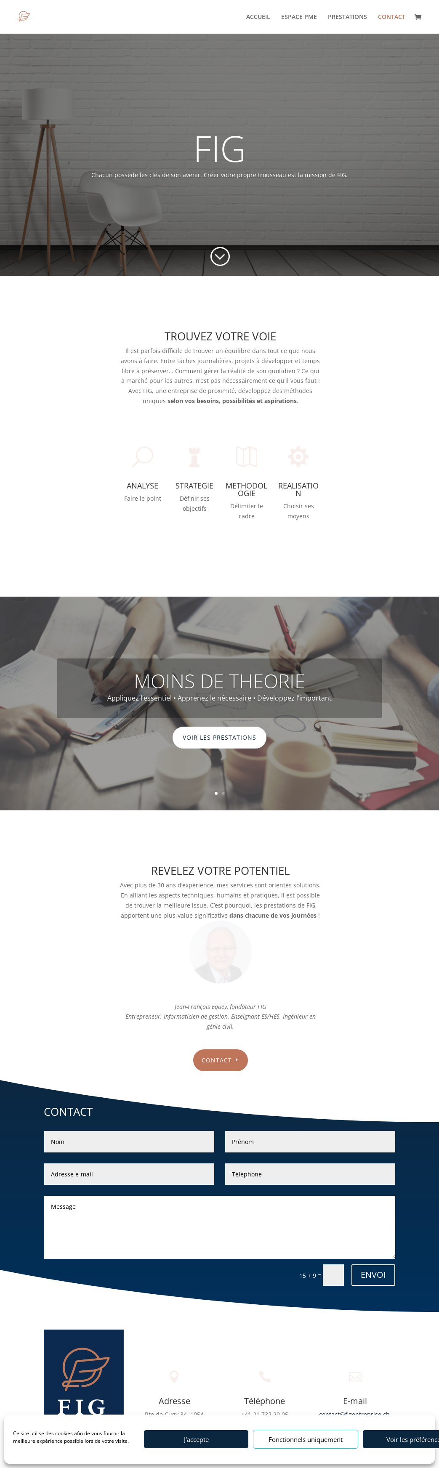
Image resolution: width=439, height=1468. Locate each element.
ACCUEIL (258, 17)
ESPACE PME (299, 17)
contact (217, 1060)
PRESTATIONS (347, 17)
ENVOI (373, 1274)
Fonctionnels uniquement (306, 1439)
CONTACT (391, 17)
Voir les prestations (219, 737)
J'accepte (196, 1439)
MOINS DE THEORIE (219, 681)
